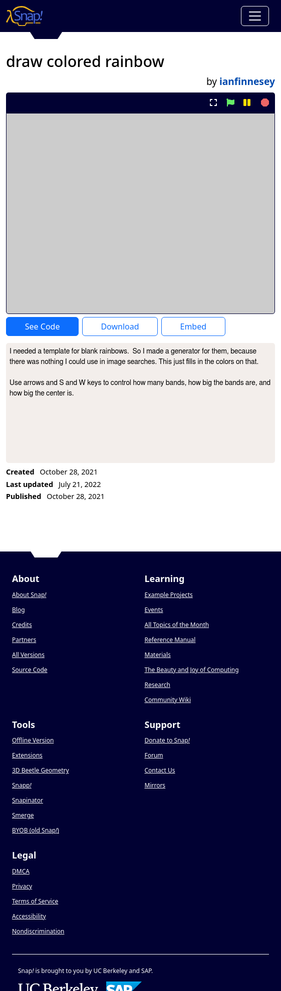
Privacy (22, 886)
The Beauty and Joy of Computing (192, 670)
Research (157, 684)
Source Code (30, 670)
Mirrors (155, 785)
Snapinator (27, 800)
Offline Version (33, 740)
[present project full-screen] (213, 102)
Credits (22, 624)
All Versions (28, 654)
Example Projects (169, 594)
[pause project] (246, 102)
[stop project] (263, 102)
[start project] (230, 102)
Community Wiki (168, 700)
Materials (158, 654)
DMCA (21, 871)
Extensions (27, 755)
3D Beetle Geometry (40, 770)
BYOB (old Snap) (35, 830)
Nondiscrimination (38, 931)
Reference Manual (170, 640)
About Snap (29, 594)
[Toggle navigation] (255, 16)
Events (154, 610)
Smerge (23, 815)
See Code (42, 326)
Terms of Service (35, 901)
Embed (193, 326)
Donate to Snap (167, 740)
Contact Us (160, 770)
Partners (24, 640)
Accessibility (29, 916)
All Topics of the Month (177, 624)
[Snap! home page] (24, 16)
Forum (154, 755)
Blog (18, 610)
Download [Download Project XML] (120, 326)
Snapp (22, 785)
